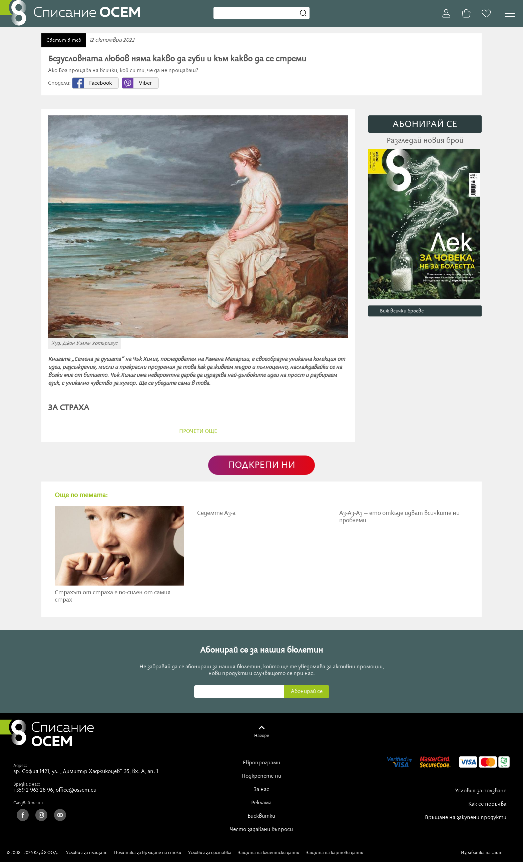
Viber (145, 83)
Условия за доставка (209, 852)
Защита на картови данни (335, 852)
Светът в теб (63, 40)
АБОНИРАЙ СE (425, 124)
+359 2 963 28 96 (33, 790)
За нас (261, 789)
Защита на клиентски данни (269, 852)
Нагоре (261, 735)
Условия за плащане (86, 852)
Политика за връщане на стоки (147, 852)
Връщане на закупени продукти (465, 817)
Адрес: (20, 765)
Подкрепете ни (261, 776)
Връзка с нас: (26, 784)
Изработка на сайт (488, 852)
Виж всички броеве (402, 311)
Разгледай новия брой (425, 140)
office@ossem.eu (76, 790)
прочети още (198, 431)
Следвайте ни (28, 803)
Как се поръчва (487, 804)
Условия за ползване (480, 791)
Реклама (261, 803)
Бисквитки (261, 816)
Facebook (100, 83)
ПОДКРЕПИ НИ (261, 465)
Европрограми (261, 763)
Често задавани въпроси (261, 829)
